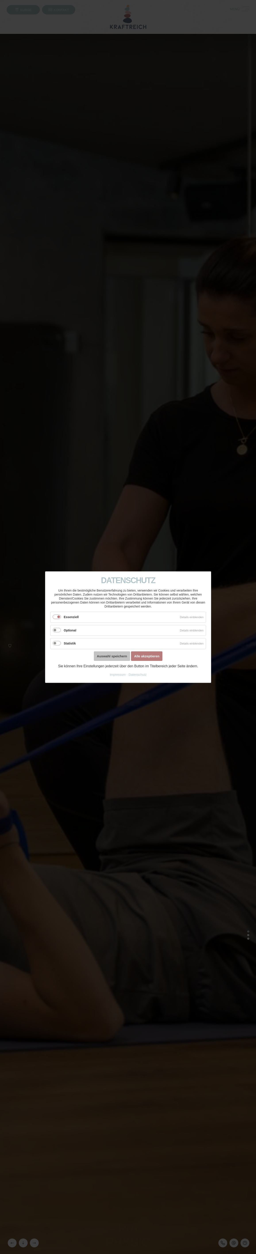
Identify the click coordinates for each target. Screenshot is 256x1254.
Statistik (70, 643)
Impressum (117, 674)
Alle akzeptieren (146, 656)
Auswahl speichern (112, 656)
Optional (70, 630)
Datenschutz (137, 674)
